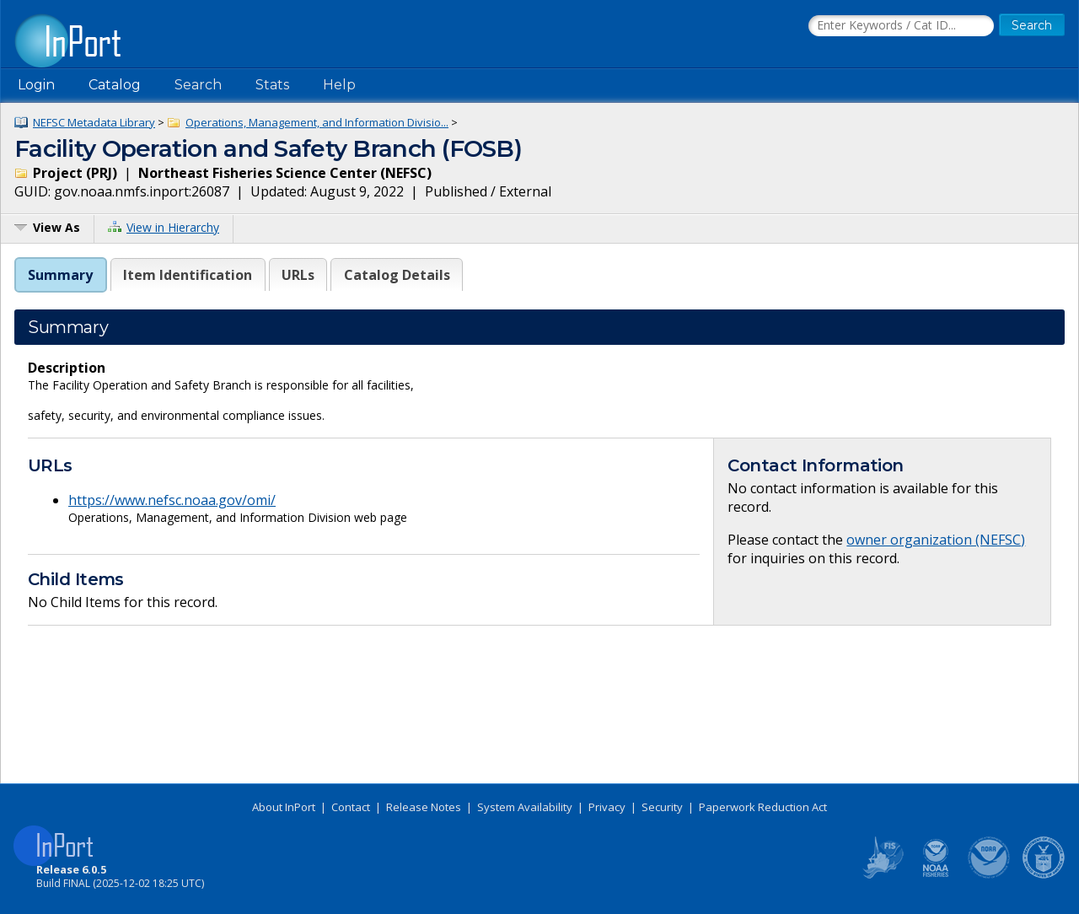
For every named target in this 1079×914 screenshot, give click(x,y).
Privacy (606, 807)
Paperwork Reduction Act (763, 807)
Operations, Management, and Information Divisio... (316, 122)
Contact (350, 807)
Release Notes (423, 807)
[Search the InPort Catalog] (901, 26)
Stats (272, 85)
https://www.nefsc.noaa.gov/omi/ (172, 500)
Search (198, 85)
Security (662, 807)
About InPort (283, 807)
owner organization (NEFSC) (935, 539)
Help (339, 85)
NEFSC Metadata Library (94, 122)
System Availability (524, 807)
